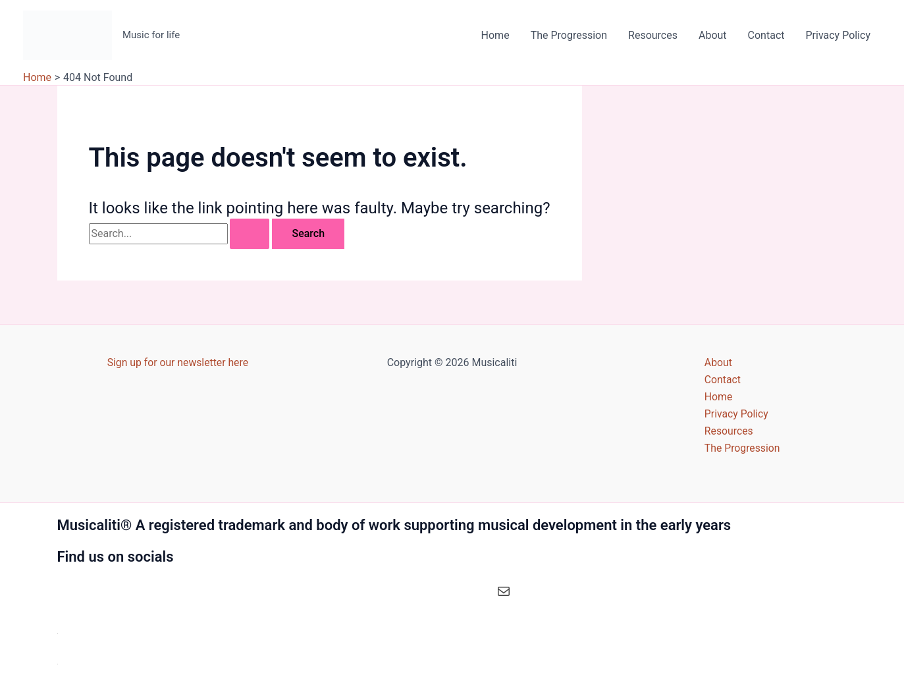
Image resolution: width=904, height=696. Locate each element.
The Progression (569, 35)
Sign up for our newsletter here (178, 361)
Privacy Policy (838, 35)
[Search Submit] (249, 234)
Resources (653, 35)
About (713, 35)
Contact (766, 35)
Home (495, 35)
